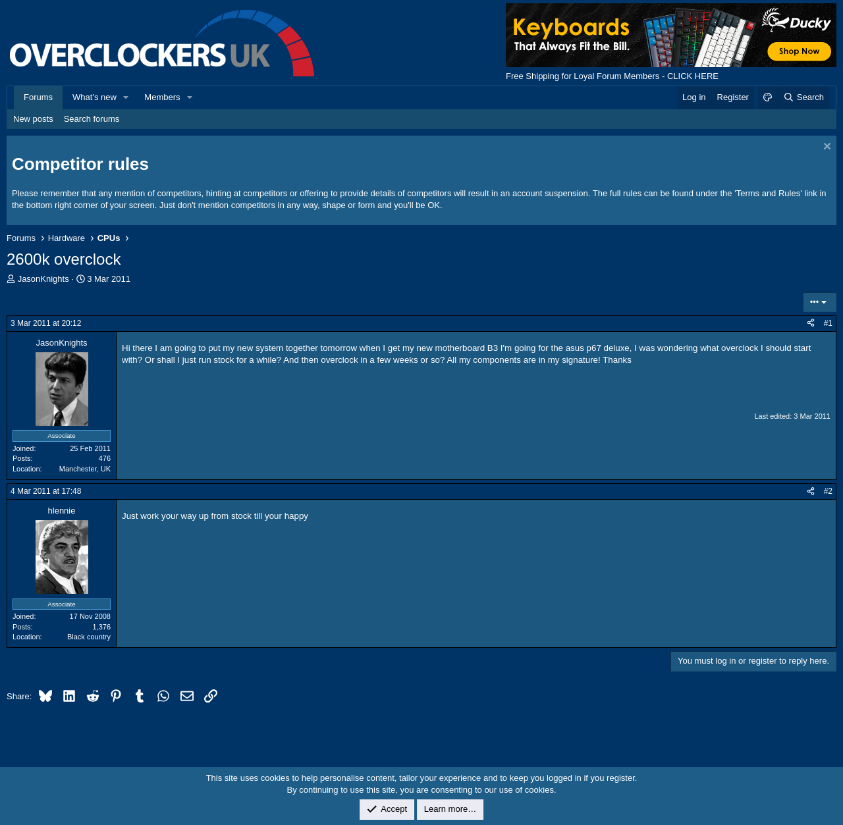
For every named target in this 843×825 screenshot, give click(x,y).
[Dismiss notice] (825, 148)
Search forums (92, 119)
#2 (828, 491)
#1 (828, 323)
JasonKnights (43, 279)
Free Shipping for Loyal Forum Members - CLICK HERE (612, 76)
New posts (33, 119)
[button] (126, 97)
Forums (38, 97)
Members (162, 97)
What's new (94, 97)
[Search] (803, 97)
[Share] (810, 323)
